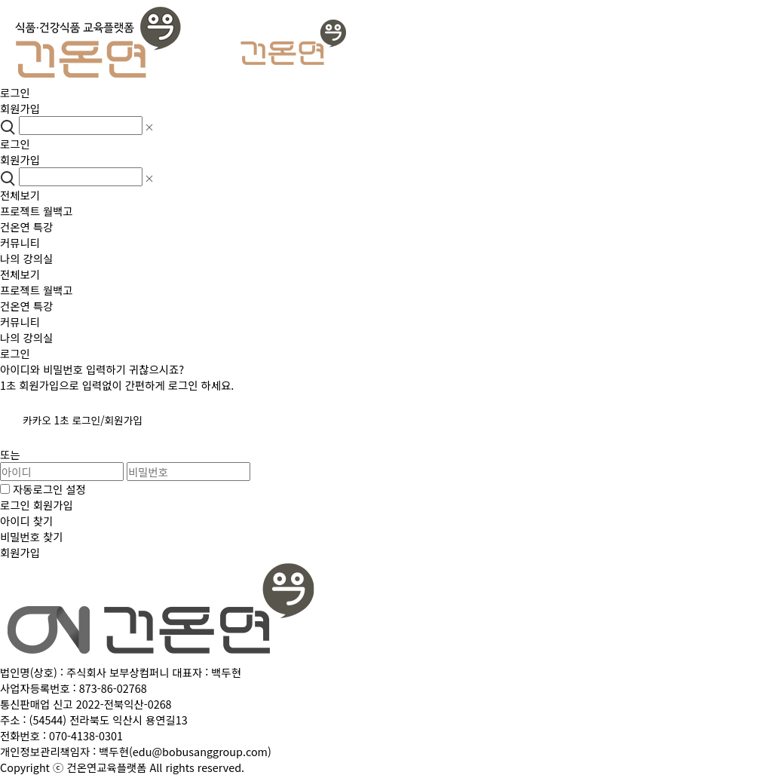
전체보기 (20, 195)
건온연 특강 (26, 226)
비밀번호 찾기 (31, 536)
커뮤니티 (20, 242)
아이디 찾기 (26, 520)
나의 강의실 (26, 258)
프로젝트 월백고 (36, 211)
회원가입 (20, 108)
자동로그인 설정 (43, 489)
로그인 (15, 92)
